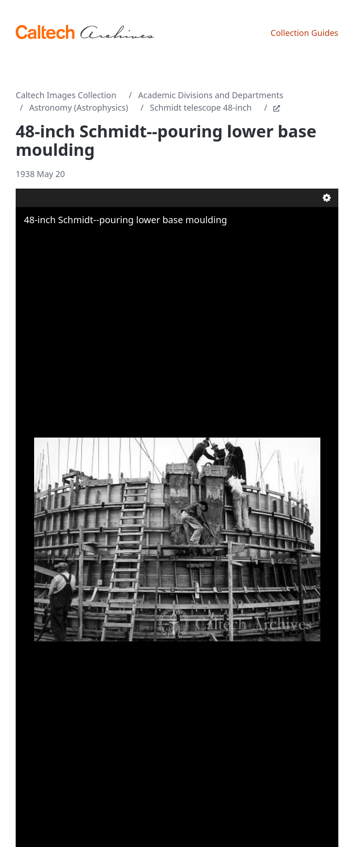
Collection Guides (304, 32)
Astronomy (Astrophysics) (78, 107)
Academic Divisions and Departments (210, 95)
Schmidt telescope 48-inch (201, 107)
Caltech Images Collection (66, 95)
